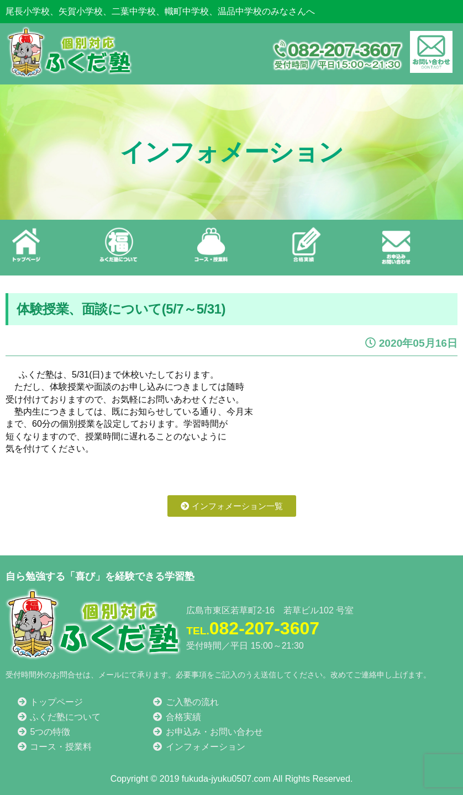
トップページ (50, 701)
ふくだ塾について (59, 716)
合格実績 (176, 716)
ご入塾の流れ (185, 701)
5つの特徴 (43, 731)
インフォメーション (198, 746)
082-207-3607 (252, 628)
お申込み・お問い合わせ (207, 731)
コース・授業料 (54, 746)
